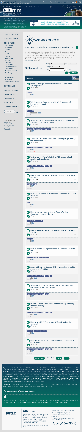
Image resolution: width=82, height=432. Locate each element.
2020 (37, 384)
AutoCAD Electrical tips (65, 371)
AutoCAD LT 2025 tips (71, 369)
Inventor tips (21, 20)
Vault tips (37, 374)
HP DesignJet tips (73, 380)
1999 (47, 386)
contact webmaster (60, 402)
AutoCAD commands (11, 71)
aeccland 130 (8, 122)
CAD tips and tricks (42, 39)
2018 (45, 384)
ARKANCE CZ (55, 410)
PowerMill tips (14, 380)
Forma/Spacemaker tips (18, 378)
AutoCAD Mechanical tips (49, 371)
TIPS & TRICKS (9, 43)
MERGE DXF (7, 130)
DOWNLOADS (9, 86)
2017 (49, 384)
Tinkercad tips (35, 380)
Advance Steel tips (9, 376)
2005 (21, 386)
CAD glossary (9, 64)
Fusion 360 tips (45, 374)
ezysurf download (9, 125)
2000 (43, 386)
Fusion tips (18, 22)
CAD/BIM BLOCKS (11, 90)
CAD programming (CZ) (12, 81)
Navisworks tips (73, 374)
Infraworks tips (63, 374)
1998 (50, 386)
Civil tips (12, 22)
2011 (73, 384)
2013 (65, 384)
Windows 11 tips (39, 381)
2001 (38, 386)
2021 (33, 384)
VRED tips (6, 380)
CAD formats (8, 68)
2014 (61, 384)
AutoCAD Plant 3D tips (38, 373)
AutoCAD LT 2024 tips (56, 369)
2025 (17, 384)
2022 (29, 384)
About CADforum (31, 423)
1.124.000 (9, 19)
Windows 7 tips (8, 381)
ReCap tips (54, 374)
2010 (76, 384)
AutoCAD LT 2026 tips (10, 371)
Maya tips (30, 374)
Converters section (11, 26)
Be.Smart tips (9, 58)
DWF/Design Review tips (45, 378)
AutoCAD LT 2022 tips (27, 369)
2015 (57, 384)
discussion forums (72, 400)
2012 (69, 384)
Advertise (39, 425)
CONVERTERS (9, 94)
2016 (53, 384)
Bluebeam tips (53, 380)
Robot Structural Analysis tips (24, 376)
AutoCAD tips (13, 20)
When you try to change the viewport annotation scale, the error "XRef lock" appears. (52, 121)
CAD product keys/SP (11, 66)
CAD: (47, 64)
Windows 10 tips (29, 381)
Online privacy (28, 427)
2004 (26, 386)
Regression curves (18, 24)
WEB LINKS (8, 103)
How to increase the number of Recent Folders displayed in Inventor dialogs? (49, 213)
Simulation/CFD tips (40, 376)
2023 (25, 384)
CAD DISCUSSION (11, 39)
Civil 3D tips (37, 371)
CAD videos (8, 79)
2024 (21, 384)
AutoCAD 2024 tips (54, 368)
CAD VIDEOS (9, 98)
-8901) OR (7, 128)
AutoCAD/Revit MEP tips (10, 374)
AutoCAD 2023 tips (41, 368)
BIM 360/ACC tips (63, 376)
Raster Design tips (72, 373)
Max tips (7, 56)
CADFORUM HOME (11, 35)
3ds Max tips (22, 374)
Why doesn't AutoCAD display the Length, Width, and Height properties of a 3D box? (51, 286)
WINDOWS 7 (8, 124)
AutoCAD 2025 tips (66, 368)
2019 (42, 384)
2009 (5, 386)
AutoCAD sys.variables (11, 73)
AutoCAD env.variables (11, 75)
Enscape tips (74, 378)
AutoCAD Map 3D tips (22, 373)
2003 (30, 386)
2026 (13, 384)
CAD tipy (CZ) (9, 62)
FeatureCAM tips (24, 380)
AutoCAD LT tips (15, 369)
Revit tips (6, 22)
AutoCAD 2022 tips (29, 368)
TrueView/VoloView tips (61, 378)
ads (49, 2)
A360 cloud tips (32, 378)
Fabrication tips (52, 376)
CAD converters (9, 77)
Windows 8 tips (18, 381)
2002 (34, 386)
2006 (17, 386)
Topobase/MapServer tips (56, 373)
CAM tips (7, 60)
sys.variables (20, 27)
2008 (9, 386)
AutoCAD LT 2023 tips (42, 369)
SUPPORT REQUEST (12, 107)
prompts (6, 127)
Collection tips (44, 380)
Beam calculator (11, 23)
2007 (13, 386)
